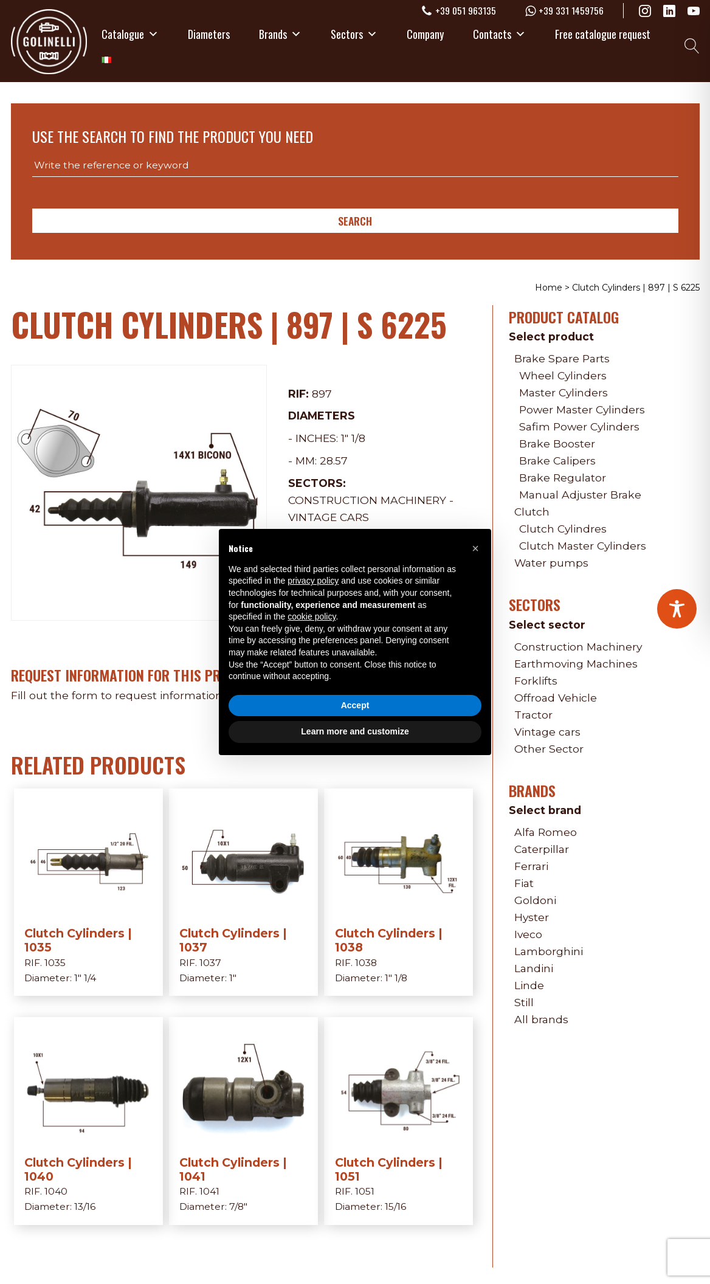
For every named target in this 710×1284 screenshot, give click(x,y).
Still (524, 1002)
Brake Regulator (562, 477)
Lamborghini (548, 951)
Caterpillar (541, 849)
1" (232, 978)
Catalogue (130, 33)
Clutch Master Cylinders (582, 545)
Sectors (354, 33)
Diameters (209, 33)
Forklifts (535, 680)
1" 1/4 (85, 978)
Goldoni (535, 900)
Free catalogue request (602, 33)
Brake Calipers (557, 460)
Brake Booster (557, 443)
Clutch (532, 511)
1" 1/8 (353, 438)
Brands (280, 33)
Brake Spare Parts (562, 358)
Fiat (524, 883)
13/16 (84, 1206)
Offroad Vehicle (555, 697)
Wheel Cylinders (563, 375)
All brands (541, 1019)
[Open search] (692, 46)
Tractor (533, 714)
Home (548, 287)
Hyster (531, 917)
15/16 (395, 1206)
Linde (529, 985)
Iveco (528, 934)
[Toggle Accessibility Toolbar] (677, 609)
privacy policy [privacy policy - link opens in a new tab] (313, 580)
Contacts (499, 33)
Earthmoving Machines (576, 663)
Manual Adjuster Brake (580, 494)
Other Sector (549, 748)
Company (425, 33)
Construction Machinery (367, 500)
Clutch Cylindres (563, 528)
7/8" (238, 1206)
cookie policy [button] (312, 616)
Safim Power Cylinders (579, 426)
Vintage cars (328, 517)
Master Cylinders (563, 392)
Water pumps (551, 562)
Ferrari (531, 866)
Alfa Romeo (545, 832)
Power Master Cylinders (582, 409)
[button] (475, 548)
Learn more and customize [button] (354, 731)
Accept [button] (355, 705)
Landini (533, 968)
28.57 (334, 460)
